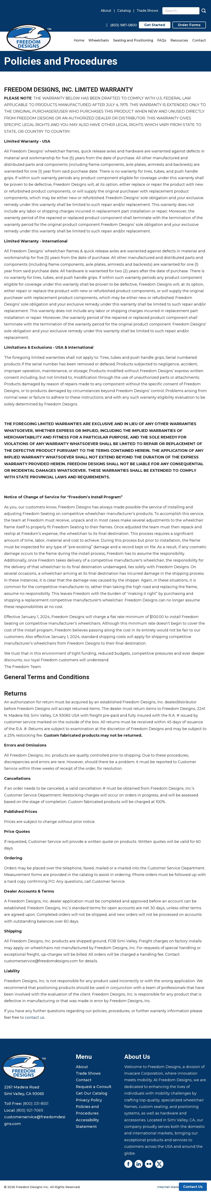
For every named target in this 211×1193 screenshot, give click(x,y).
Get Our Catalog (91, 1093)
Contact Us (193, 1187)
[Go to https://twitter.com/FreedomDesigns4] (159, 1164)
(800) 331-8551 (35, 1103)
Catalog (124, 11)
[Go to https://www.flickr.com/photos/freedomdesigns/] (149, 1164)
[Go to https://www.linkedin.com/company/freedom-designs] (139, 1164)
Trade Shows (147, 11)
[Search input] (180, 10)
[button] (204, 10)
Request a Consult (93, 1087)
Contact (83, 1080)
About (106, 11)
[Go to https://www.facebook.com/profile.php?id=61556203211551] (128, 1164)
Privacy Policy (89, 1100)
